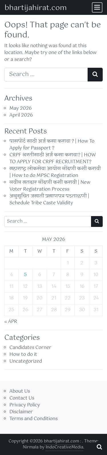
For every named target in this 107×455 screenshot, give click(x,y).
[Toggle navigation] (97, 7)
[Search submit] (95, 74)
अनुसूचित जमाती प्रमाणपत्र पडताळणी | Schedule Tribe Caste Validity (49, 199)
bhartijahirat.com (36, 8)
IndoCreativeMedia (64, 447)
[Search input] (46, 74)
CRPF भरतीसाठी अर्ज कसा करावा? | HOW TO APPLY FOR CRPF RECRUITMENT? (52, 158)
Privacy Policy (24, 405)
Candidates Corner (30, 348)
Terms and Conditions (33, 419)
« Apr (10, 322)
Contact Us (21, 398)
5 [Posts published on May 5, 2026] (25, 275)
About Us (19, 391)
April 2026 (21, 115)
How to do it (23, 354)
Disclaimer (21, 412)
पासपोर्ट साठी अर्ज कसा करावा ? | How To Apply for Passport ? (51, 144)
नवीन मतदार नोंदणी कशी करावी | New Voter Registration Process (49, 186)
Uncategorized (25, 361)
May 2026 (20, 108)
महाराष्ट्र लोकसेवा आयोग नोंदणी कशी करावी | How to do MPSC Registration (55, 172)
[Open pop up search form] (99, 447)
